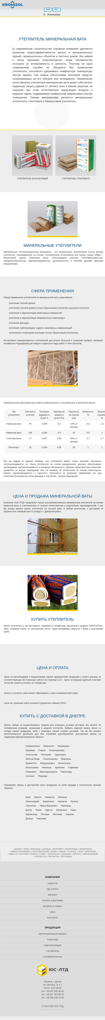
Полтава (23, 854)
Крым (54, 851)
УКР (48, 9)
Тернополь (53, 854)
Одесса (13, 854)
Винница (36, 849)
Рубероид (52, 940)
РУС (56, 9)
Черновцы (66, 856)
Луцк (80, 851)
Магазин (52, 895)
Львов (62, 851)
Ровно (34, 854)
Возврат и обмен (52, 906)
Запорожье (71, 849)
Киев (26, 849)
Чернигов (53, 856)
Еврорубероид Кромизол (52, 934)
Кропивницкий (41, 851)
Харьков (66, 854)
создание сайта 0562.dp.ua (52, 1009)
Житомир (58, 849)
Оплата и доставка (52, 900)
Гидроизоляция (52, 945)
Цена (59, 680)
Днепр (18, 849)
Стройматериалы (52, 957)
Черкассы (40, 856)
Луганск (71, 851)
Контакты (52, 918)
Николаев (90, 851)
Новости (52, 883)
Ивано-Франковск (21, 851)
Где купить (52, 889)
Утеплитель (52, 951)
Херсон (77, 854)
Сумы (42, 854)
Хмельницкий (90, 854)
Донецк (47, 849)
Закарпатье (85, 849)
